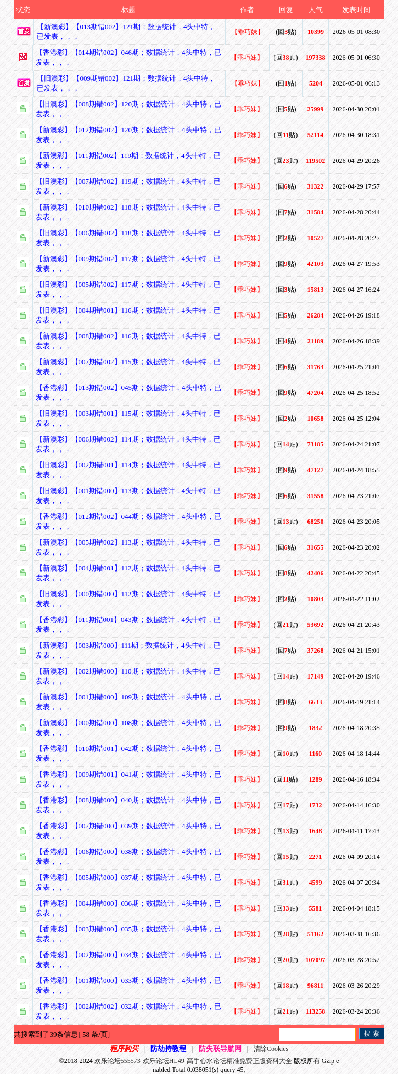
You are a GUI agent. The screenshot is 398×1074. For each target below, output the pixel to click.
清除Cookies (271, 1049)
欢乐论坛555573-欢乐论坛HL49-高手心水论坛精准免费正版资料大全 (193, 1061)
